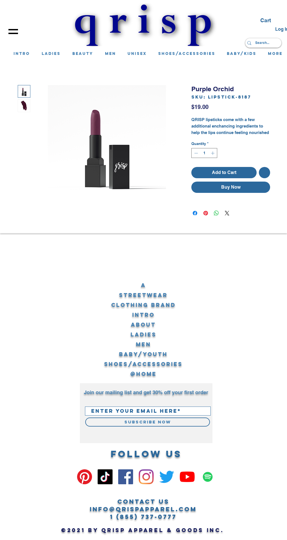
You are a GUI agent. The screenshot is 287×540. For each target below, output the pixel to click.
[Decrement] (195, 153)
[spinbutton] (204, 153)
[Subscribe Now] (147, 422)
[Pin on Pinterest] (205, 213)
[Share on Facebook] (195, 213)
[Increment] (213, 153)
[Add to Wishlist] (264, 172)
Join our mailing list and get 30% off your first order (146, 392)
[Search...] (262, 43)
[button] (13, 31)
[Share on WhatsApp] (216, 213)
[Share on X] (227, 213)
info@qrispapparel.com (143, 509)
